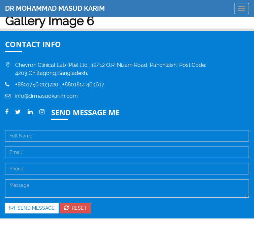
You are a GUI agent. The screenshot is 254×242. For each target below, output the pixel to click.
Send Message (32, 208)
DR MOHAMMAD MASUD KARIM (55, 8)
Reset (75, 208)
